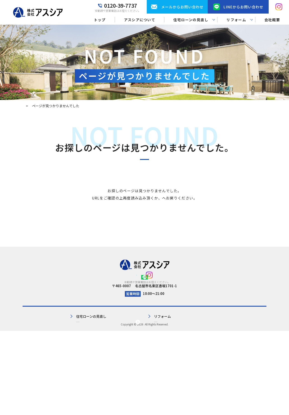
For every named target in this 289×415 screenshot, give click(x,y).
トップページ (162, 198)
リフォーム (152, 342)
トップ (100, 19)
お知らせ (193, 349)
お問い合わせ (197, 342)
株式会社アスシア (144, 408)
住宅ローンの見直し (100, 342)
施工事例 (151, 349)
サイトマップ (243, 342)
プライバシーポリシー (249, 335)
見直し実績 (93, 349)
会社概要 (272, 19)
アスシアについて (139, 19)
